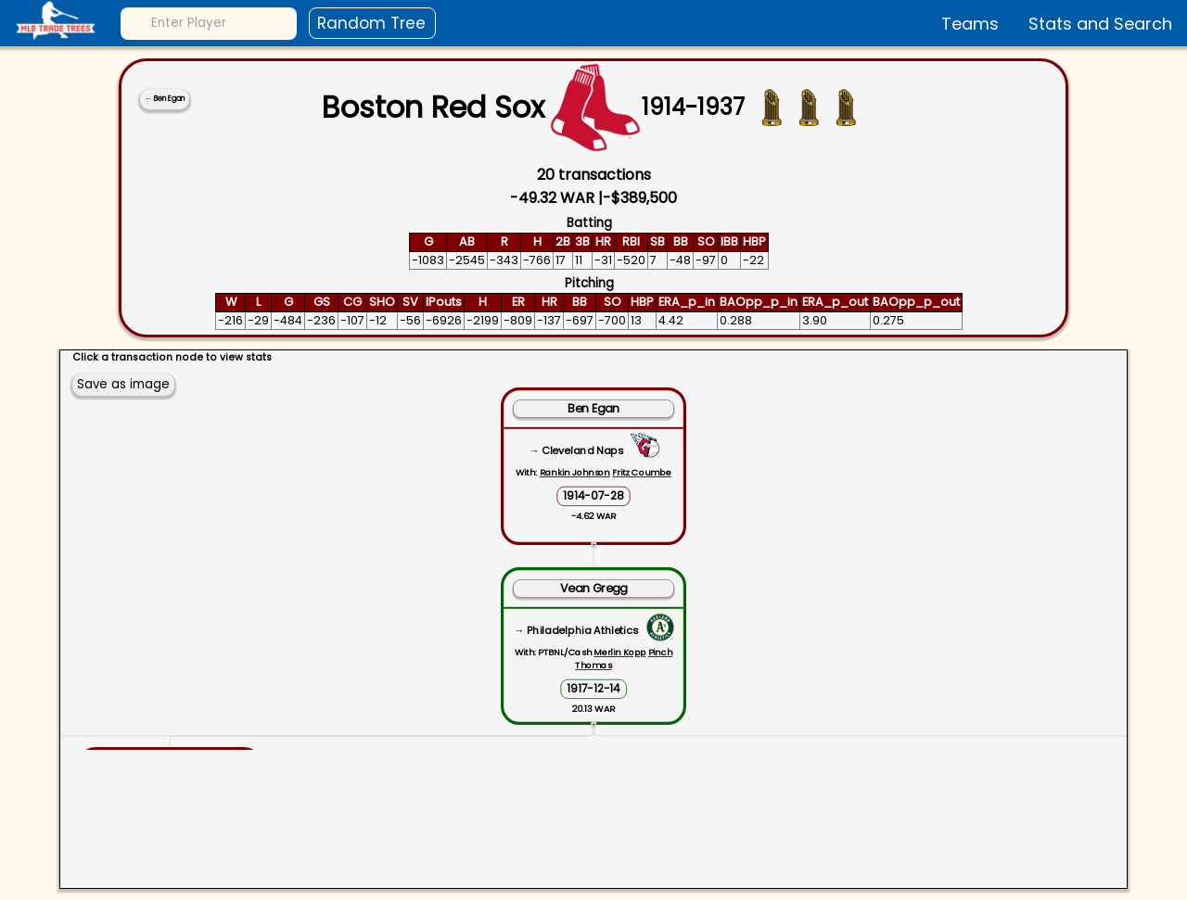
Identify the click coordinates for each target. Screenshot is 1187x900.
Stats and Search (1100, 23)
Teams (970, 23)
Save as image (123, 384)
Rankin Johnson (575, 472)
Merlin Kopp (619, 652)
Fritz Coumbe (641, 472)
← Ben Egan (165, 99)
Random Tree (371, 23)
